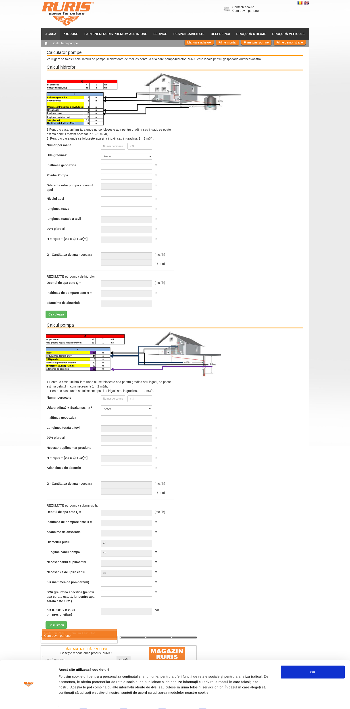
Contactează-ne (243, 7)
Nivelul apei (55, 198)
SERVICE (160, 34)
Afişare (223, 700)
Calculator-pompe (65, 43)
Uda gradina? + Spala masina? (69, 407)
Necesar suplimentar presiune (69, 447)
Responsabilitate (189, 34)
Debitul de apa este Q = (64, 282)
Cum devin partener (246, 10)
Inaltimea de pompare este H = (69, 293)
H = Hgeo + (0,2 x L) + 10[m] (67, 239)
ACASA (50, 34)
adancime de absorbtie (64, 303)
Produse (70, 34)
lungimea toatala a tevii (64, 219)
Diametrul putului (59, 542)
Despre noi (220, 34)
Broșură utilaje (251, 34)
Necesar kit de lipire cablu (66, 572)
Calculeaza (56, 314)
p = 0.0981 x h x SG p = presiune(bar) (61, 612)
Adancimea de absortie (64, 468)
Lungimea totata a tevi (63, 427)
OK (312, 660)
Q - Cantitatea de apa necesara (69, 254)
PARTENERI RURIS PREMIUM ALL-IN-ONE (115, 34)
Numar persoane (59, 145)
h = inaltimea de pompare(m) (68, 582)
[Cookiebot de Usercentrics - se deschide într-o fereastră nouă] (28, 700)
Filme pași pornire (256, 42)
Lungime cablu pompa (63, 552)
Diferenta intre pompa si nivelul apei (70, 187)
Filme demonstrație (289, 42)
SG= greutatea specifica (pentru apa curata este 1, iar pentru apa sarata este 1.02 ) (70, 596)
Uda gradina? (57, 155)
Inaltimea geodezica (61, 165)
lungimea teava (58, 208)
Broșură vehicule (288, 34)
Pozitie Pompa (57, 175)
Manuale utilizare (199, 42)
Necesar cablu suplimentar (66, 562)
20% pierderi (56, 229)
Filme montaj (227, 42)
